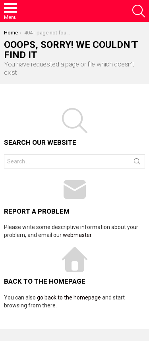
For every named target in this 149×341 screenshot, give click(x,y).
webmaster (77, 235)
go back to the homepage (69, 297)
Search (137, 163)
